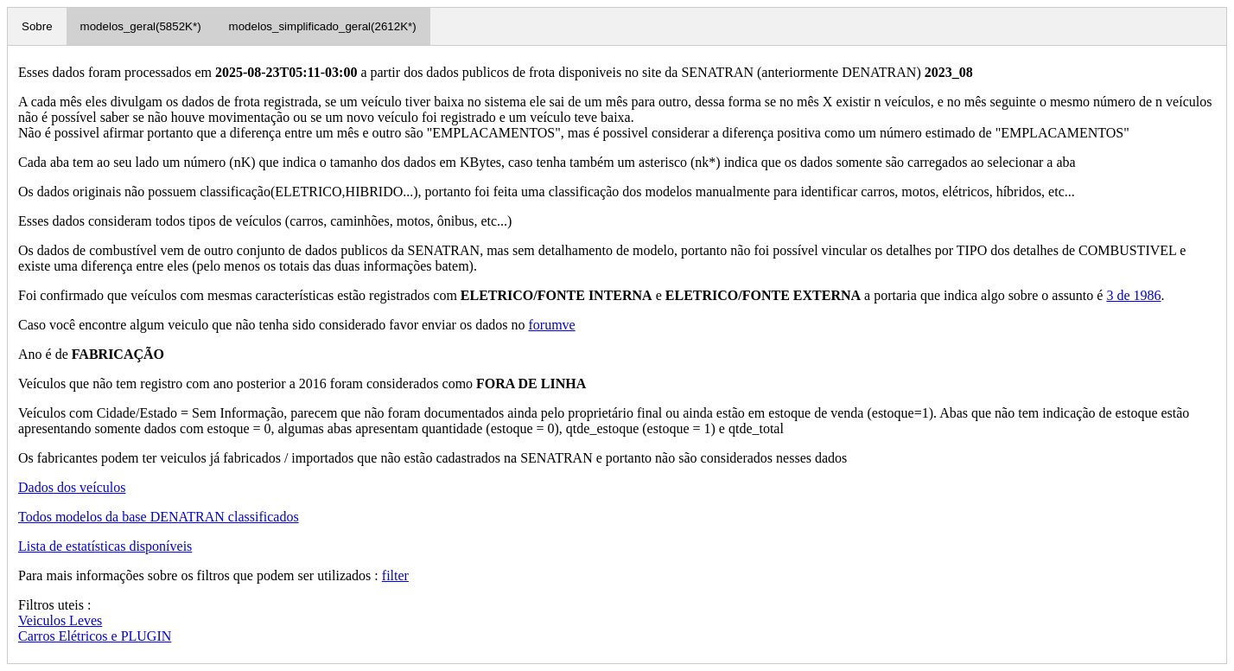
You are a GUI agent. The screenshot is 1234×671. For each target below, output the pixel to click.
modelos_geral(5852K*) (140, 26)
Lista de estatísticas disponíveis (105, 546)
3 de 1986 (1133, 295)
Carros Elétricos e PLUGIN (94, 636)
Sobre (37, 26)
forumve (551, 324)
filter (395, 575)
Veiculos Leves (60, 620)
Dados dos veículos (71, 487)
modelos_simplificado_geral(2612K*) (323, 26)
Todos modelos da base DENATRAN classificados (158, 516)
